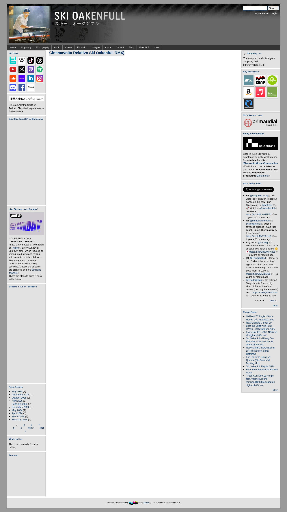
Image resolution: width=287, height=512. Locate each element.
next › (31, 427)
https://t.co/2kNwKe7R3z (263, 251)
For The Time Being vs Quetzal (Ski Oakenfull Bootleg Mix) (258, 360)
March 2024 (18, 416)
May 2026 (17, 391)
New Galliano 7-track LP (259, 322)
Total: (254, 65)
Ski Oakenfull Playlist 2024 (260, 366)
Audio (57, 47)
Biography (26, 47)
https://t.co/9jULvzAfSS (259, 273)
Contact (120, 47)
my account (262, 13)
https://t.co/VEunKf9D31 (260, 214)
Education (82, 47)
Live (156, 47)
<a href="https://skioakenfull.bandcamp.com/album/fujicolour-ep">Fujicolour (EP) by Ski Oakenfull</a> (25, 162)
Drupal (148, 503)
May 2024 (17, 410)
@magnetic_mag (260, 195)
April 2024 (17, 413)
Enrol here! (264, 175)
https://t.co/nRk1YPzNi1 (259, 236)
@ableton (268, 205)
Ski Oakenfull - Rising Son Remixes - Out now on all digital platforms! (260, 341)
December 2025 (20, 394)
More (275, 390)
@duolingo (264, 242)
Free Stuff (144, 47)
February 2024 (19, 419)
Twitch (16, 247)
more (275, 305)
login (274, 13)
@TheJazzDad (259, 258)
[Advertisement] (27, 476)
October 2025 (19, 397)
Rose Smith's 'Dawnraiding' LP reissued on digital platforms (260, 350)
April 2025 (17, 400)
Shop (131, 47)
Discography (42, 47)
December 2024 (20, 407)
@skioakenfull (268, 208)
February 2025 (19, 404)
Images (96, 47)
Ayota (108, 47)
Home (13, 47)
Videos (68, 47)
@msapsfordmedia (261, 220)
